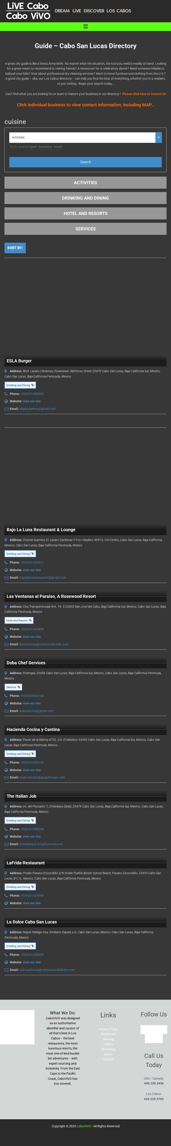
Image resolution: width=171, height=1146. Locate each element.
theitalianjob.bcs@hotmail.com (41, 844)
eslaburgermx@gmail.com (37, 409)
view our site (32, 401)
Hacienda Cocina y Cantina (33, 729)
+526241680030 (32, 394)
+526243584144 (32, 696)
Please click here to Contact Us (144, 94)
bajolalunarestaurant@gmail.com (42, 577)
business (45, 147)
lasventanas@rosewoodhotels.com (43, 644)
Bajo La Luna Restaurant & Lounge (41, 529)
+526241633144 (32, 762)
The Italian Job (21, 796)
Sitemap (108, 1039)
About (108, 1054)
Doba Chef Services (26, 662)
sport (33, 147)
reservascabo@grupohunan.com (42, 777)
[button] (85, 26)
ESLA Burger (19, 360)
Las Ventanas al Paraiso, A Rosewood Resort (51, 596)
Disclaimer (108, 1034)
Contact (108, 1059)
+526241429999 (32, 895)
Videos (108, 1044)
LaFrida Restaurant (26, 862)
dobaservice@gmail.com (36, 711)
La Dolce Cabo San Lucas (32, 922)
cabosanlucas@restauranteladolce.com (47, 970)
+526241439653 (32, 954)
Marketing (108, 1049)
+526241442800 (32, 629)
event (58, 147)
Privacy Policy (108, 1029)
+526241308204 (32, 829)
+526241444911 (32, 562)
